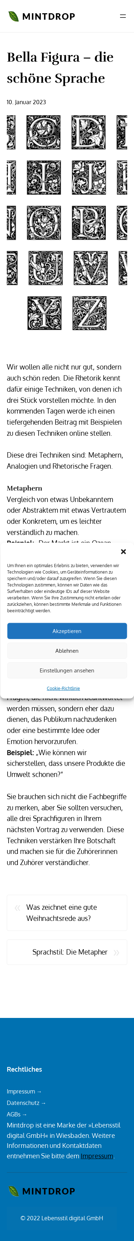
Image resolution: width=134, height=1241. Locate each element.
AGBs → (17, 1114)
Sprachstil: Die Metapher (70, 951)
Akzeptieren (67, 630)
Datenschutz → (26, 1102)
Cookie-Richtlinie (63, 688)
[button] (123, 551)
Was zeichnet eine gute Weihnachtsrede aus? (61, 913)
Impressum (97, 1156)
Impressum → (24, 1091)
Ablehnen (67, 650)
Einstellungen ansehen (67, 670)
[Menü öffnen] (123, 16)
